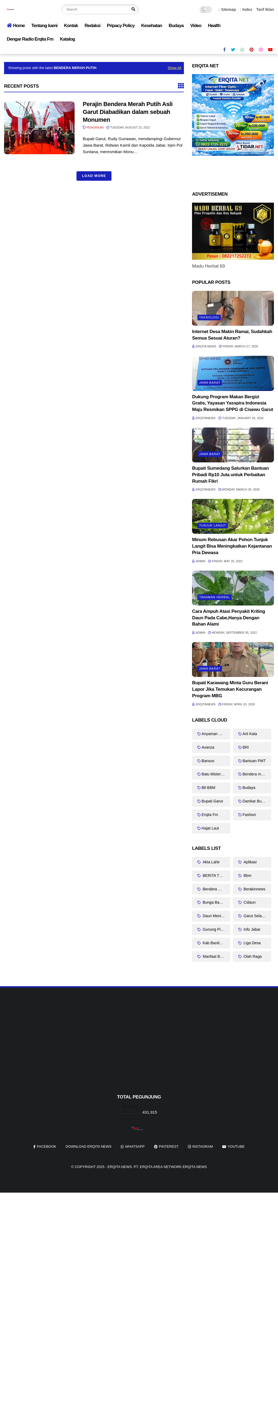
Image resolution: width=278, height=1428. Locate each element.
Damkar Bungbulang (256, 801)
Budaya (176, 25)
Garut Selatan (254, 916)
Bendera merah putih (256, 774)
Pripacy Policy (121, 25)
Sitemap (227, 9)
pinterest (169, 1146)
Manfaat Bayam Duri (216, 956)
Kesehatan (151, 25)
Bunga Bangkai (215, 902)
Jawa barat (209, 382)
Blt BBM (208, 787)
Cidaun (248, 902)
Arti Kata (249, 734)
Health (214, 25)
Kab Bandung (214, 943)
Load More (94, 176)
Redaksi (92, 25)
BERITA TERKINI (216, 875)
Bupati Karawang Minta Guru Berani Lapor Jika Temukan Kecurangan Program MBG (230, 689)
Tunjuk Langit (212, 525)
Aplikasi (249, 862)
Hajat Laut (210, 828)
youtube (236, 1146)
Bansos (208, 761)
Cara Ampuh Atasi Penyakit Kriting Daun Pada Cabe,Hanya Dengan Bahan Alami (228, 618)
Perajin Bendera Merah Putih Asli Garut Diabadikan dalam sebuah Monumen (127, 112)
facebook (46, 1146)
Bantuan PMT (254, 761)
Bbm (246, 875)
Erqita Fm (210, 814)
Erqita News (120, 1167)
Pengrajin (95, 127)
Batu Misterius (214, 774)
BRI (245, 747)
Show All (174, 68)
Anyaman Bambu (216, 734)
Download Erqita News (89, 1146)
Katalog (67, 39)
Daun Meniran (214, 916)
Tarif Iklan (265, 9)
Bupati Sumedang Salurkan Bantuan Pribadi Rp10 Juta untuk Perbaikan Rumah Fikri (230, 475)
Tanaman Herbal (214, 597)
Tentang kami (44, 25)
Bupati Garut (212, 801)
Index (246, 9)
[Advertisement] (139, 1050)
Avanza (208, 747)
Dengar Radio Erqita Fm (30, 39)
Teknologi (209, 317)
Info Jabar (251, 929)
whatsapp (135, 1146)
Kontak (71, 25)
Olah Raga (252, 956)
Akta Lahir (211, 862)
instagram (202, 1146)
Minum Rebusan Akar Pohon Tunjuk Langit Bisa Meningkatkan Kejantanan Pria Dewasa (232, 546)
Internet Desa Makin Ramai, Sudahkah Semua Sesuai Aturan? (232, 335)
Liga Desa (251, 943)
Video (195, 25)
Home (16, 25)
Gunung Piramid (216, 929)
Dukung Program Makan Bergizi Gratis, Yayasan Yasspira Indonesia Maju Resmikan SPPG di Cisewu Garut (232, 403)
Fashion (249, 814)
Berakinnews (253, 889)
